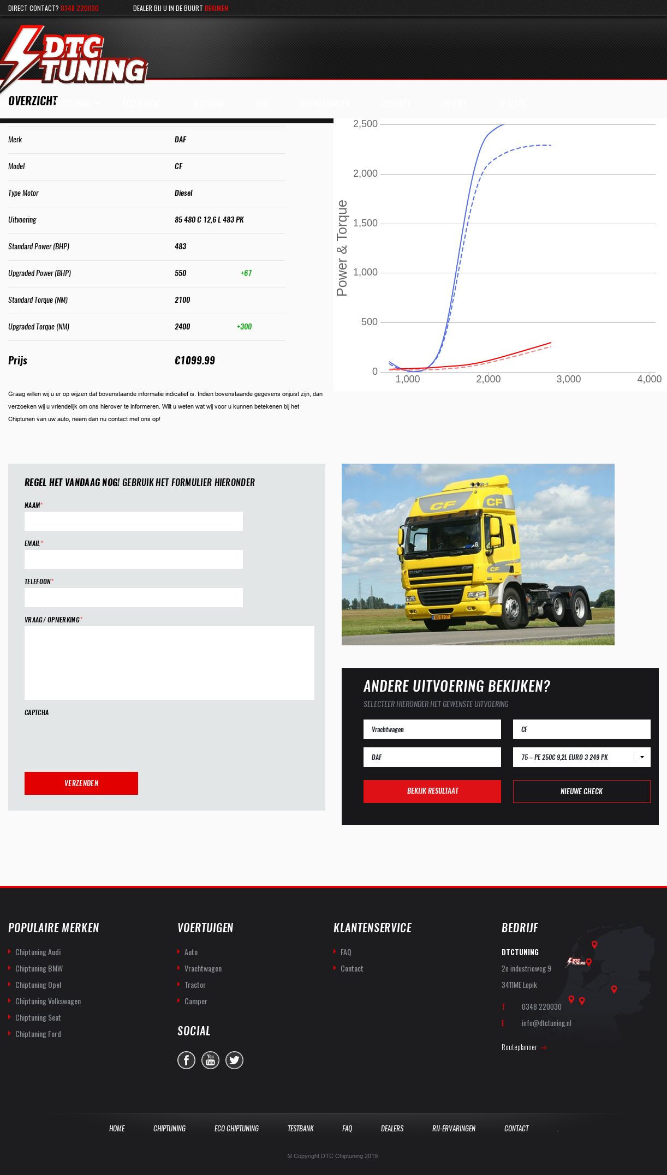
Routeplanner (519, 1046)
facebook (186, 1060)
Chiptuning (71, 104)
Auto (191, 951)
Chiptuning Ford (38, 1033)
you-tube (210, 1060)
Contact (352, 968)
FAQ (346, 951)
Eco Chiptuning (237, 1128)
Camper (195, 1000)
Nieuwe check (582, 791)
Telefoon (39, 582)
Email (34, 543)
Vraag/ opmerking (53, 620)
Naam (34, 505)
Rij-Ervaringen (453, 1128)
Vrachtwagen (203, 968)
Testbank (300, 1128)
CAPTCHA (37, 713)
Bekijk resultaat (432, 790)
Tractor (195, 984)
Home (116, 1128)
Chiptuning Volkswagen (48, 1000)
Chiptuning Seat (38, 1017)
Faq (347, 1128)
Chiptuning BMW (39, 968)
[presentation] (107, 740)
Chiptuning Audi (38, 951)
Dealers (392, 1128)
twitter (234, 1060)
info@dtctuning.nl (546, 1022)
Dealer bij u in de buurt (180, 8)
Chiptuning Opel (38, 984)
